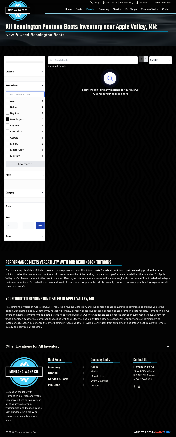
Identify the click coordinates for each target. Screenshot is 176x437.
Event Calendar (99, 380)
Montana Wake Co (143, 366)
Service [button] (117, 9)
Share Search (163, 66)
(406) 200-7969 (142, 379)
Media (94, 371)
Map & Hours (98, 376)
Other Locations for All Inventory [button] (32, 346)
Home (68, 9)
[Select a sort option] (160, 60)
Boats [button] (79, 9)
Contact (166, 9)
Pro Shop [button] (54, 384)
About (94, 366)
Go (40, 225)
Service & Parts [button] (58, 378)
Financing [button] (103, 9)
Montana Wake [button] (149, 9)
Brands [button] (90, 9)
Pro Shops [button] (131, 9)
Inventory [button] (54, 367)
